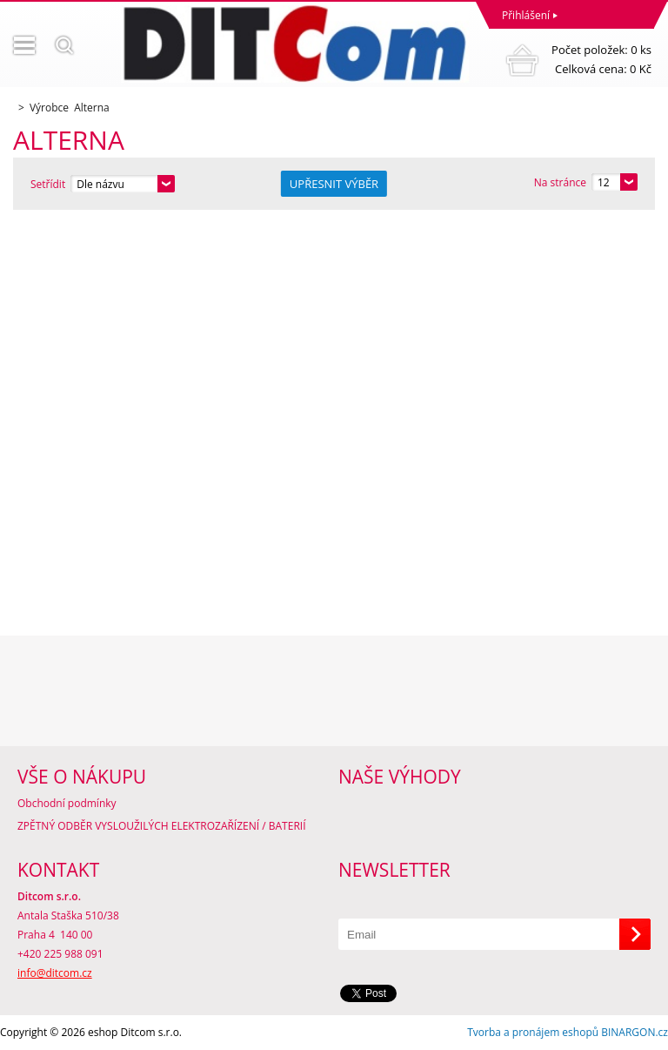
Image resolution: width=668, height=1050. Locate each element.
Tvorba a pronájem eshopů (532, 1032)
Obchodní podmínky (67, 803)
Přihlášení (526, 15)
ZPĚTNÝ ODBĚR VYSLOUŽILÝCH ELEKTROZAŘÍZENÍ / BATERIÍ (161, 825)
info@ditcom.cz (54, 973)
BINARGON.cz (634, 1032)
